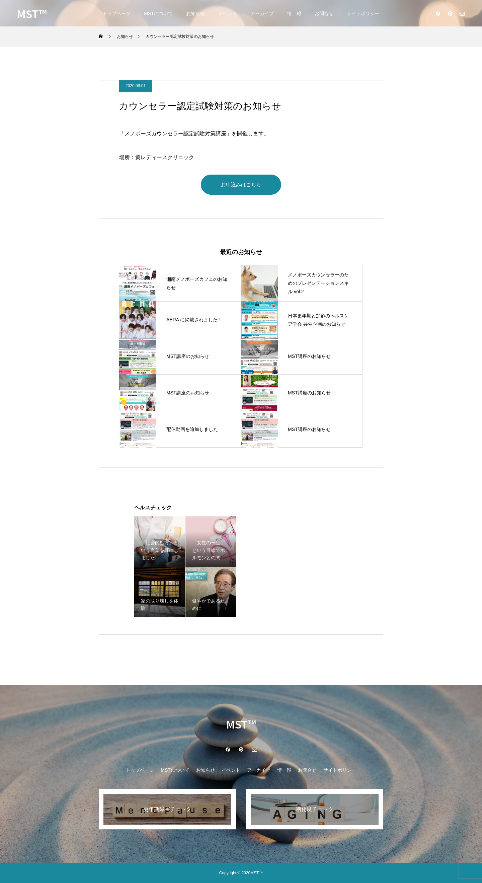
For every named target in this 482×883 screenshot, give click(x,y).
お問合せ (324, 13)
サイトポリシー (363, 13)
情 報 (294, 13)
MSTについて (158, 13)
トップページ (116, 13)
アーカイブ (262, 13)
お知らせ (195, 13)
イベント (227, 13)
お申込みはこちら (241, 184)
